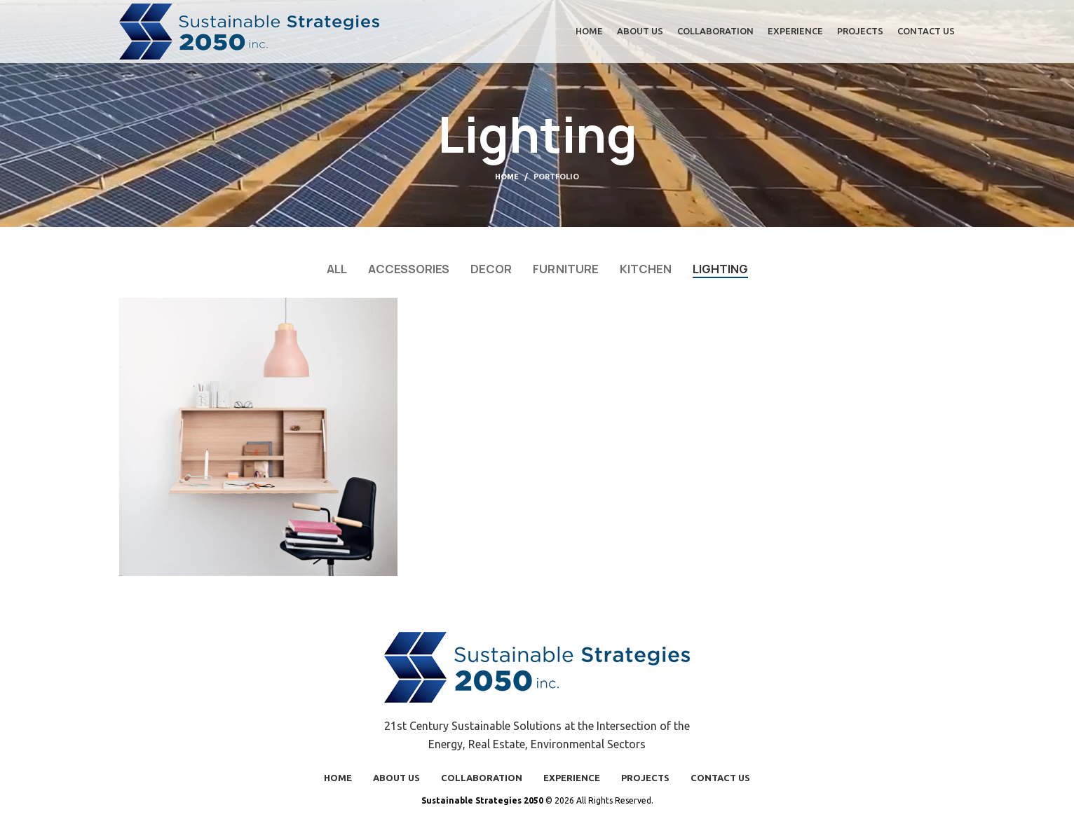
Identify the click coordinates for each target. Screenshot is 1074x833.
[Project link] (258, 437)
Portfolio (556, 176)
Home (507, 176)
